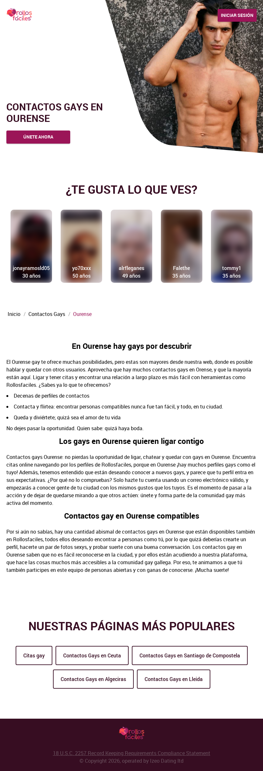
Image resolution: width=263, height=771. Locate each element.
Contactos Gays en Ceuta (92, 655)
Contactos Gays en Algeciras (93, 679)
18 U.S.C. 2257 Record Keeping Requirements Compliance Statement (131, 753)
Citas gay (34, 655)
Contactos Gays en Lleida (174, 679)
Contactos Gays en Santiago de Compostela (189, 655)
